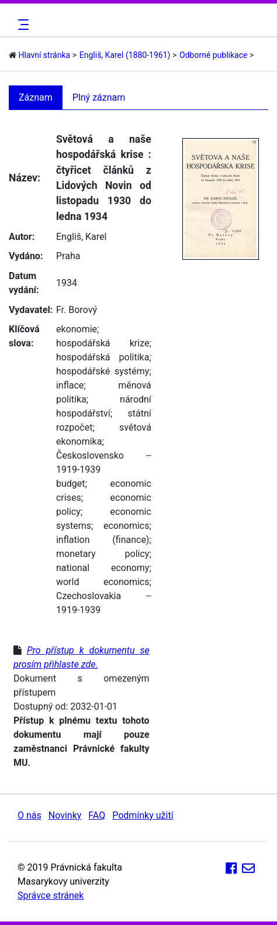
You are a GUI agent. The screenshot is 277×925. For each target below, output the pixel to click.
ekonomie (76, 329)
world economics (102, 581)
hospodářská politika (102, 357)
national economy (102, 567)
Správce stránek (51, 895)
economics (126, 525)
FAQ (96, 815)
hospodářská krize (102, 343)
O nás (29, 815)
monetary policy (102, 553)
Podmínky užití (142, 815)
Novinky (65, 815)
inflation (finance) (102, 539)
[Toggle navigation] (21, 24)
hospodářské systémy (102, 371)
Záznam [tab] (36, 97)
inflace (70, 385)
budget (70, 483)
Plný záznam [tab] (99, 97)
